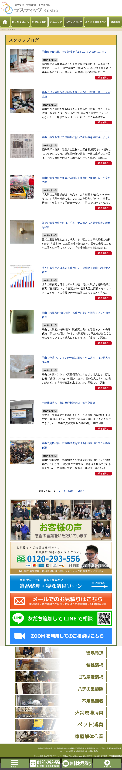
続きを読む (103, 81)
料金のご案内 (39, 22)
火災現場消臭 (61, 719)
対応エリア (56, 22)
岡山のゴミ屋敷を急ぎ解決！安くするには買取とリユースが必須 (76, 98)
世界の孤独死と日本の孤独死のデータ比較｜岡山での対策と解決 (75, 275)
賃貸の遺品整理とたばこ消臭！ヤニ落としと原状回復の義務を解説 (76, 231)
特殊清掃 (61, 671)
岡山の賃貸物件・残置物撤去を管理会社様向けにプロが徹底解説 (75, 452)
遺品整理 (61, 659)
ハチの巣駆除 (61, 695)
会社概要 (115, 22)
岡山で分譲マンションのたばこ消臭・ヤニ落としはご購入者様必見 (76, 364)
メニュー (7, 763)
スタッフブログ (73, 22)
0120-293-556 (37, 763)
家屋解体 (61, 743)
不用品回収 (61, 707)
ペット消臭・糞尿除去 (61, 731)
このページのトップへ (115, 763)
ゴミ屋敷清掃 (61, 683)
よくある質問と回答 (96, 22)
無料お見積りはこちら (85, 763)
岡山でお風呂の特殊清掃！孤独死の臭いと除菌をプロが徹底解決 (75, 319)
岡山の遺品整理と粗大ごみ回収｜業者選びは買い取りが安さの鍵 (75, 186)
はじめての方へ (20, 22)
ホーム (5, 22)
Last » (81, 497)
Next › (71, 497)
